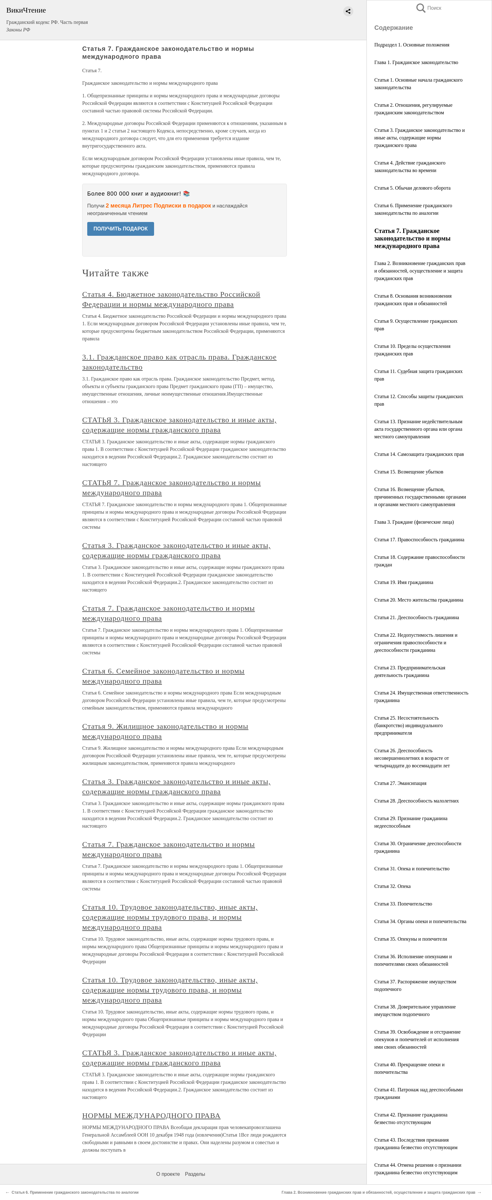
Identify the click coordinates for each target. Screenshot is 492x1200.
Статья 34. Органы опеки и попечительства (420, 921)
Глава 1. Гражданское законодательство (416, 62)
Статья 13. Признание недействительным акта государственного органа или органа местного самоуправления (418, 429)
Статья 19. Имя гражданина (403, 582)
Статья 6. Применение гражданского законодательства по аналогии (75, 1192)
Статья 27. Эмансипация (400, 783)
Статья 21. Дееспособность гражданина (416, 617)
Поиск (428, 8)
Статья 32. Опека (392, 886)
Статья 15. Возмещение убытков (408, 471)
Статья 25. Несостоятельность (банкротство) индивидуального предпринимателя (408, 725)
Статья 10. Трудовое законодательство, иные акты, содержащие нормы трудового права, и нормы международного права (170, 917)
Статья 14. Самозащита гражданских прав (419, 454)
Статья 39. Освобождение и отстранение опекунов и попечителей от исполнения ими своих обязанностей (417, 1039)
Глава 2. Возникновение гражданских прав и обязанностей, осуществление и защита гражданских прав (419, 271)
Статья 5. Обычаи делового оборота (412, 188)
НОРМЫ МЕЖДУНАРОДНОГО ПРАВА (151, 1115)
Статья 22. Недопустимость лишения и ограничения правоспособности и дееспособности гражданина (415, 642)
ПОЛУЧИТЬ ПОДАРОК (121, 228)
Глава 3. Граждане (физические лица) (414, 522)
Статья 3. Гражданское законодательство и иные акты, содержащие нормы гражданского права (419, 137)
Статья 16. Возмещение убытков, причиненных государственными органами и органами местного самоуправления (420, 497)
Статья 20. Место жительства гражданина (418, 600)
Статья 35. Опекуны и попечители (410, 939)
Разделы (195, 1174)
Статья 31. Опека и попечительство (412, 868)
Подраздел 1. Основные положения (411, 44)
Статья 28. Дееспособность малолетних (416, 800)
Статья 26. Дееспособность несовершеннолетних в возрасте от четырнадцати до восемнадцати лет (412, 758)
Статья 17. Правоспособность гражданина (419, 539)
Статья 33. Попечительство (403, 903)
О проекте (168, 1174)
